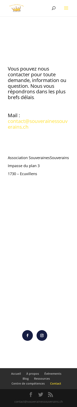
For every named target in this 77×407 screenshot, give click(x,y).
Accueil (16, 374)
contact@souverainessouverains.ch (38, 124)
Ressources (42, 378)
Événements (52, 374)
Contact (55, 383)
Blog (26, 378)
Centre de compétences (28, 383)
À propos (32, 374)
